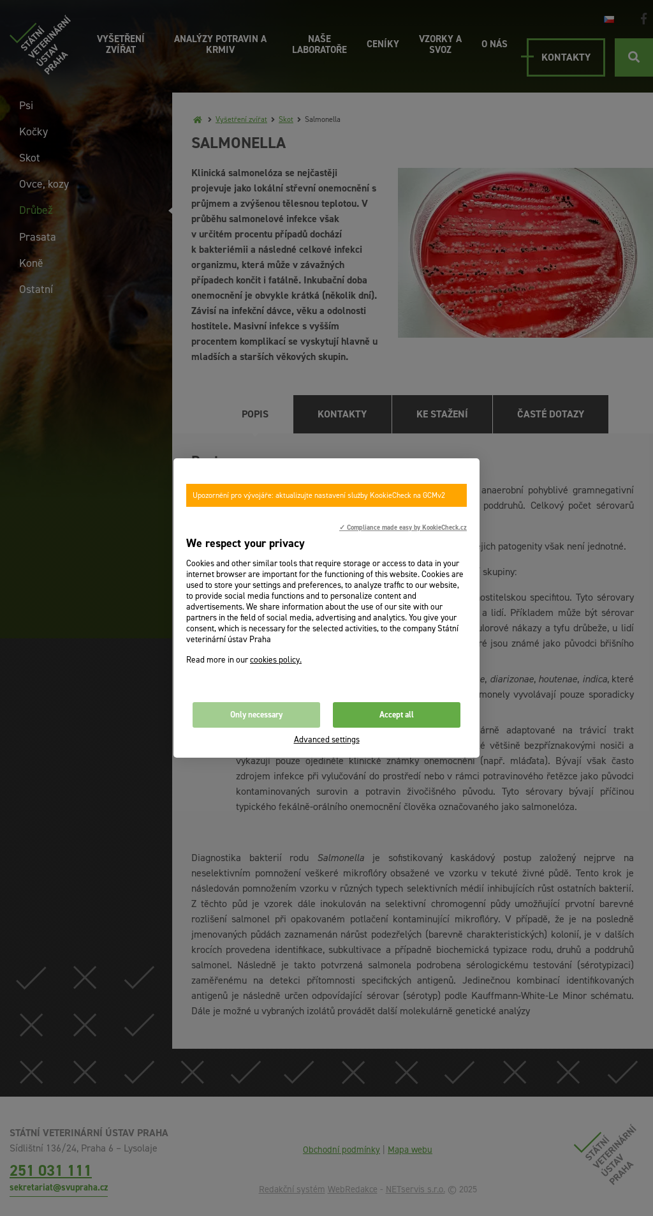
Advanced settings (327, 739)
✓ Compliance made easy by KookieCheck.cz (403, 527)
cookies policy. (276, 659)
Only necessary (256, 714)
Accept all (396, 714)
